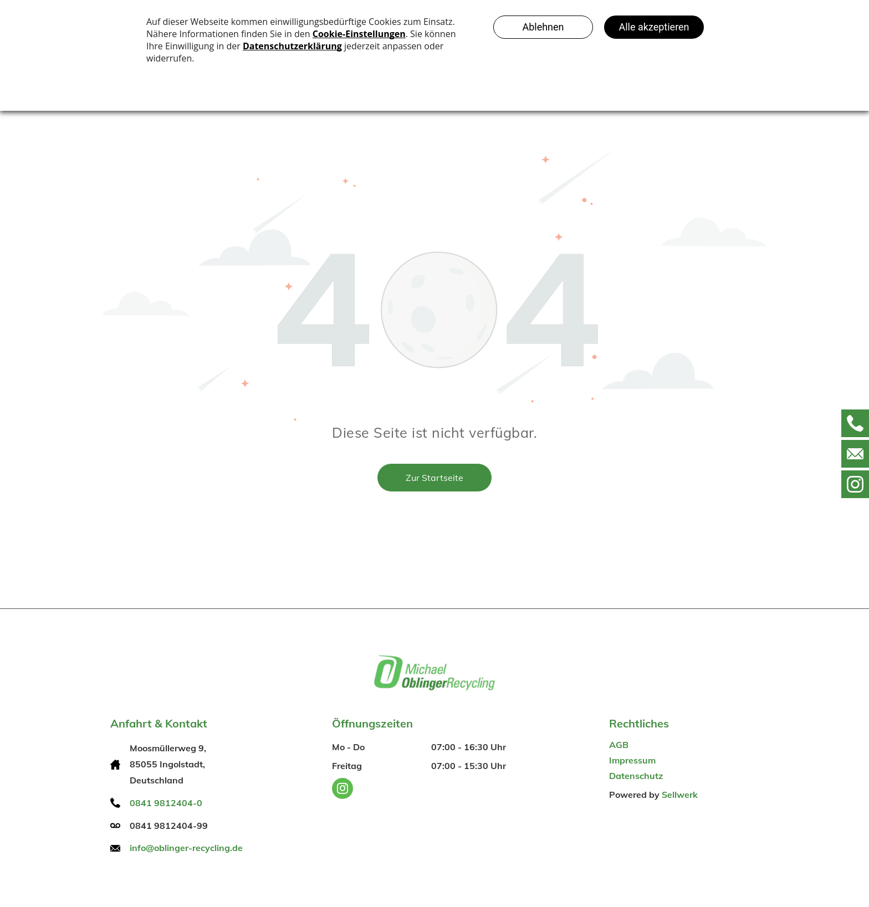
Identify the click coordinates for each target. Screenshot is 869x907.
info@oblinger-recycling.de (186, 847)
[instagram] (342, 790)
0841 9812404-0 (166, 802)
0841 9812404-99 (169, 825)
